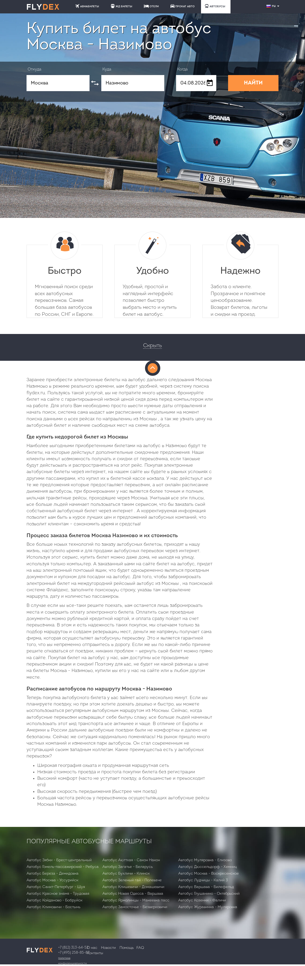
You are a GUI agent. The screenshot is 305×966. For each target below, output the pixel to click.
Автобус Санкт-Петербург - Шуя (56, 887)
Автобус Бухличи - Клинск (126, 874)
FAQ (140, 948)
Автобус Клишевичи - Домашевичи (133, 887)
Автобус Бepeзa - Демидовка (53, 874)
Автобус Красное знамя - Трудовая (58, 894)
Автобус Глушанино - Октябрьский (209, 894)
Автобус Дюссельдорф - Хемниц (207, 867)
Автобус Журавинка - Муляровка (207, 907)
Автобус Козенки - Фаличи (202, 900)
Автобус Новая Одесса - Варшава (132, 894)
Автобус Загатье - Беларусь (127, 867)
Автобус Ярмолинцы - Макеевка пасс (135, 900)
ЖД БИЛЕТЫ (121, 6)
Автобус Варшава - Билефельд (206, 887)
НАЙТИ (253, 83)
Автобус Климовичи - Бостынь (53, 907)
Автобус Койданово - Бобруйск (54, 900)
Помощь (127, 948)
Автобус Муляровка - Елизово (205, 860)
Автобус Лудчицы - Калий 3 (203, 880)
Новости (108, 948)
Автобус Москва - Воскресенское (208, 874)
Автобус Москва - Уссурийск (52, 880)
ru (273, 6)
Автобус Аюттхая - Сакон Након (131, 860)
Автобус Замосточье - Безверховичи (134, 907)
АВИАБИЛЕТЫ (87, 6)
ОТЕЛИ (151, 6)
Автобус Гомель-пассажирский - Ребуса (63, 867)
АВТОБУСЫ (215, 6)
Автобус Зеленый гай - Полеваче (132, 880)
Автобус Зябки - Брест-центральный (59, 860)
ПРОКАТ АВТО (182, 6)
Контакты (95, 953)
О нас (92, 948)
